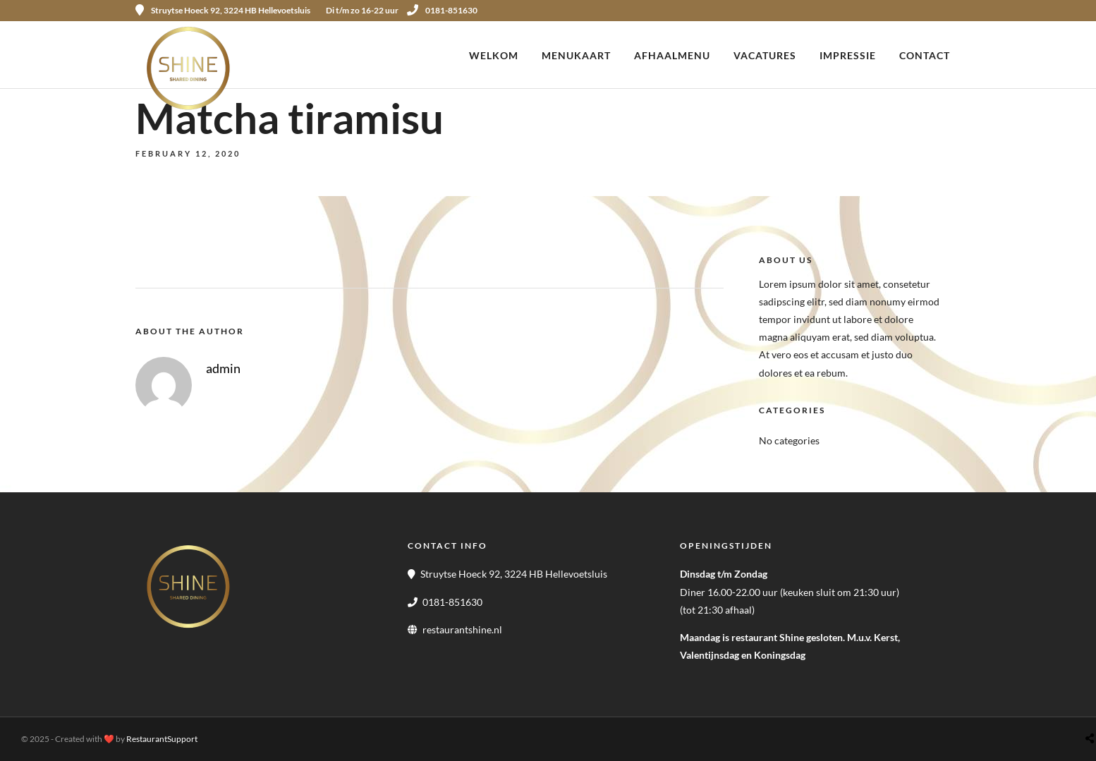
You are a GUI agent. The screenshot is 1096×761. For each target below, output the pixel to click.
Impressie (848, 55)
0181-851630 (442, 10)
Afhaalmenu (672, 55)
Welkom (493, 55)
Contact (924, 55)
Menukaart (576, 55)
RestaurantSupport (161, 738)
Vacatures (764, 55)
